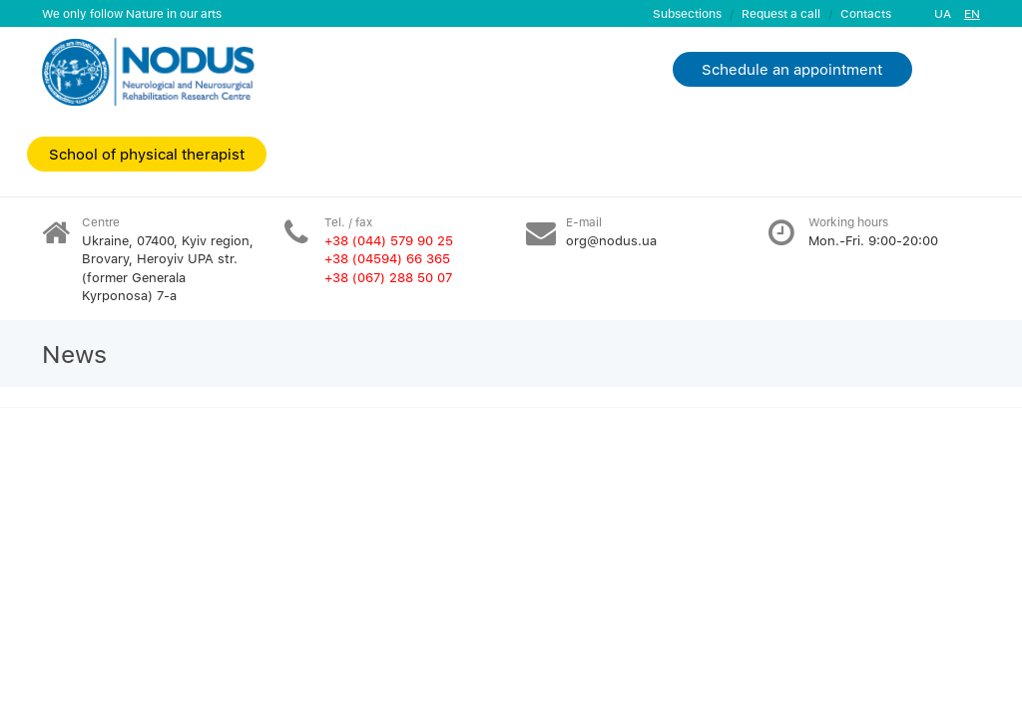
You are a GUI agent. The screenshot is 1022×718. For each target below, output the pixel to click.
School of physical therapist (147, 154)
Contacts (865, 13)
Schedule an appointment (792, 69)
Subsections (687, 13)
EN (972, 13)
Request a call (781, 13)
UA (942, 13)
